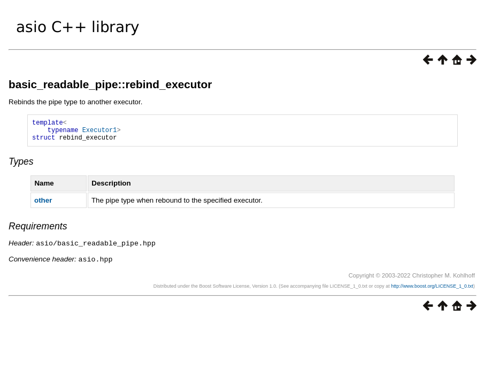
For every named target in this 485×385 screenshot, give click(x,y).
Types (21, 166)
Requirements (38, 231)
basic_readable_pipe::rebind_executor (110, 84)
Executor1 (99, 132)
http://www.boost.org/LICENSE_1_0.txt (432, 289)
